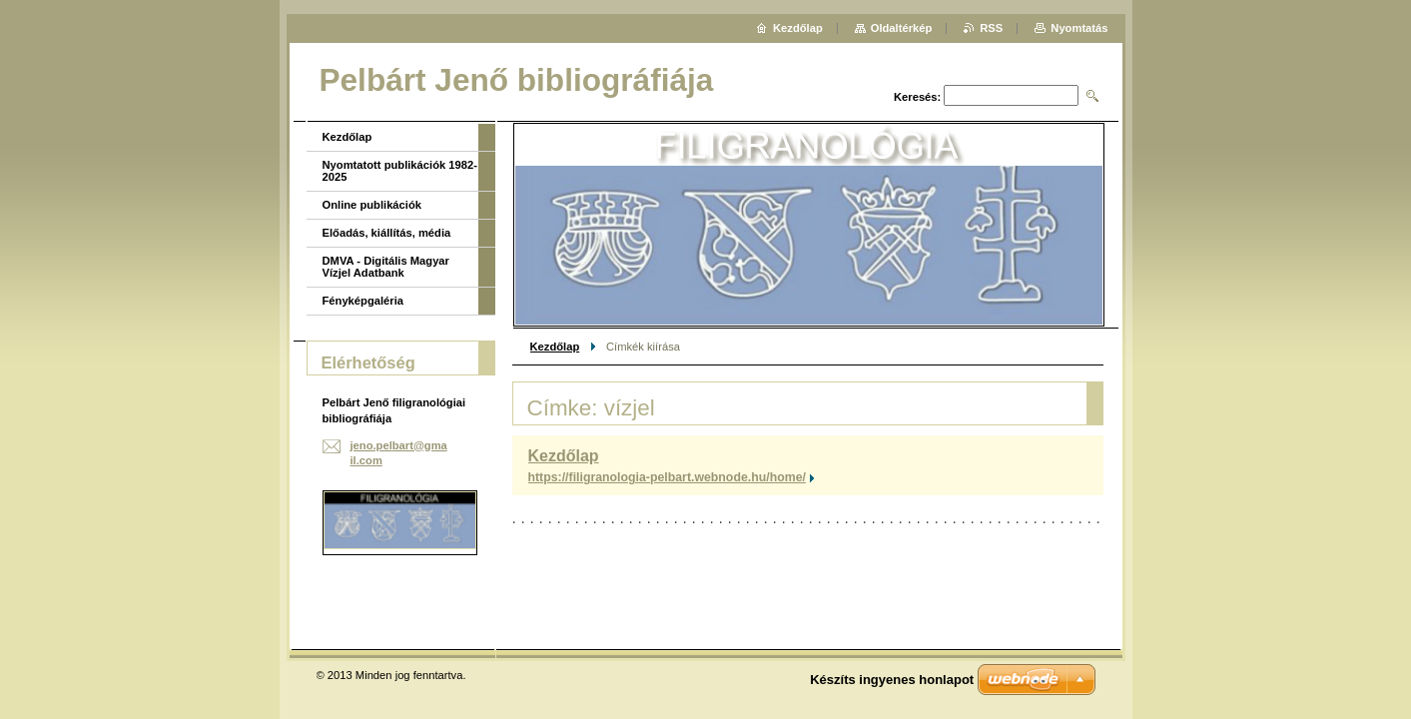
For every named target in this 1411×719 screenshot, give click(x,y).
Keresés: (917, 97)
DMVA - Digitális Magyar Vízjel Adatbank (386, 267)
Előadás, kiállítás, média (387, 233)
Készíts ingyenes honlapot (892, 679)
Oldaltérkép (902, 28)
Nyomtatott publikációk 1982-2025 (400, 171)
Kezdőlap (555, 347)
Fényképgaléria (363, 301)
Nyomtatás (1079, 28)
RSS (991, 28)
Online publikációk (372, 205)
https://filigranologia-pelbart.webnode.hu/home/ (667, 477)
